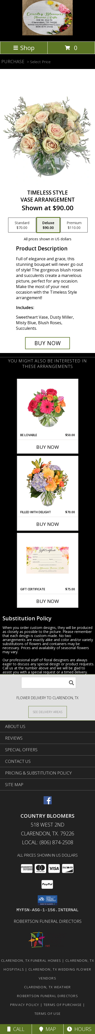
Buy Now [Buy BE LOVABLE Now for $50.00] (47, 447)
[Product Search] (48, 682)
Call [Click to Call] (15, 1029)
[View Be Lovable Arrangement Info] (47, 406)
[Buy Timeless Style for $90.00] (47, 343)
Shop (23, 47)
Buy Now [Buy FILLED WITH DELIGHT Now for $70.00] (47, 524)
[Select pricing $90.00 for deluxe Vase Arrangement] (48, 225)
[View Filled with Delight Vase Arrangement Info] (47, 483)
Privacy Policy (24, 1004)
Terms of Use (47, 1013)
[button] (47, 900)
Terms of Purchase (63, 1004)
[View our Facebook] (48, 803)
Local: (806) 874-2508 (47, 842)
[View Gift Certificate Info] (47, 560)
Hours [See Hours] (79, 1029)
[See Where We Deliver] (47, 711)
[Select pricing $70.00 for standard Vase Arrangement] (22, 225)
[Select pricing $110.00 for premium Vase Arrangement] (74, 225)
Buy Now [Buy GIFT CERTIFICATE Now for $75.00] (47, 601)
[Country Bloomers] (47, 34)
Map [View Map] (47, 1029)
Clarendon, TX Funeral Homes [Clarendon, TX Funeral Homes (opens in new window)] (31, 960)
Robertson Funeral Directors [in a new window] (48, 921)
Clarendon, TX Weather (47, 987)
